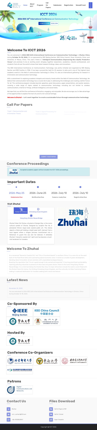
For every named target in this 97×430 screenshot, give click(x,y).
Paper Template (55, 419)
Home (25, 5)
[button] (7, 22)
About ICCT (32, 5)
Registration (68, 5)
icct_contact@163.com (15, 414)
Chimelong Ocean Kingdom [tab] (38, 210)
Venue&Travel (81, 5)
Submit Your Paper (49, 158)
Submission (57, 5)
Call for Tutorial (55, 414)
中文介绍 (90, 5)
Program (40, 5)
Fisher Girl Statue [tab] (21, 210)
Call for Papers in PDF (56, 409)
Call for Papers (48, 5)
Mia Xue (10, 409)
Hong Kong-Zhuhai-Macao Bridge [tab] (31, 216)
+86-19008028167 (14, 419)
